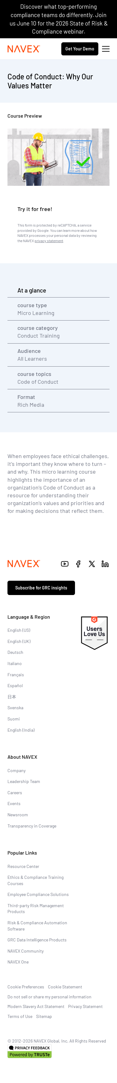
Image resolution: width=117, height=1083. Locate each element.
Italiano (14, 663)
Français (15, 674)
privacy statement (49, 240)
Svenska (15, 707)
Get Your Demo (79, 48)
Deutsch (15, 652)
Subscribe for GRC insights (41, 587)
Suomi (13, 718)
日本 (11, 696)
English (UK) (18, 641)
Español (15, 685)
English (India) (21, 730)
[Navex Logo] (23, 49)
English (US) (18, 630)
